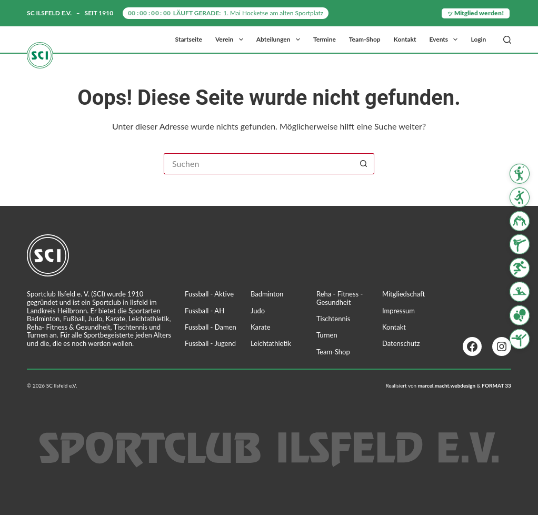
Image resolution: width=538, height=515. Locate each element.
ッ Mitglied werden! (475, 13)
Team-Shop (365, 39)
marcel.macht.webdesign (447, 385)
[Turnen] (520, 339)
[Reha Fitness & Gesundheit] (520, 292)
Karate (261, 327)
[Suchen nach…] (258, 163)
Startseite (188, 39)
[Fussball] (520, 197)
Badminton (267, 294)
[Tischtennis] (520, 315)
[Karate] (520, 244)
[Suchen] (507, 40)
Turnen (326, 335)
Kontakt (405, 39)
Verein (231, 39)
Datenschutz (401, 343)
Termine (324, 39)
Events (445, 39)
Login (478, 39)
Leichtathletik (271, 343)
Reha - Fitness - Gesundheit (339, 298)
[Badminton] (520, 174)
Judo (258, 310)
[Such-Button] (363, 163)
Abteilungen (280, 39)
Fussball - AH (204, 310)
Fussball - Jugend (210, 343)
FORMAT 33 (496, 385)
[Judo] (520, 221)
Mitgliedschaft (403, 294)
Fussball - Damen (210, 327)
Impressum (398, 310)
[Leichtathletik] (520, 268)
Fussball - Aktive (209, 294)
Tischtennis (333, 318)
